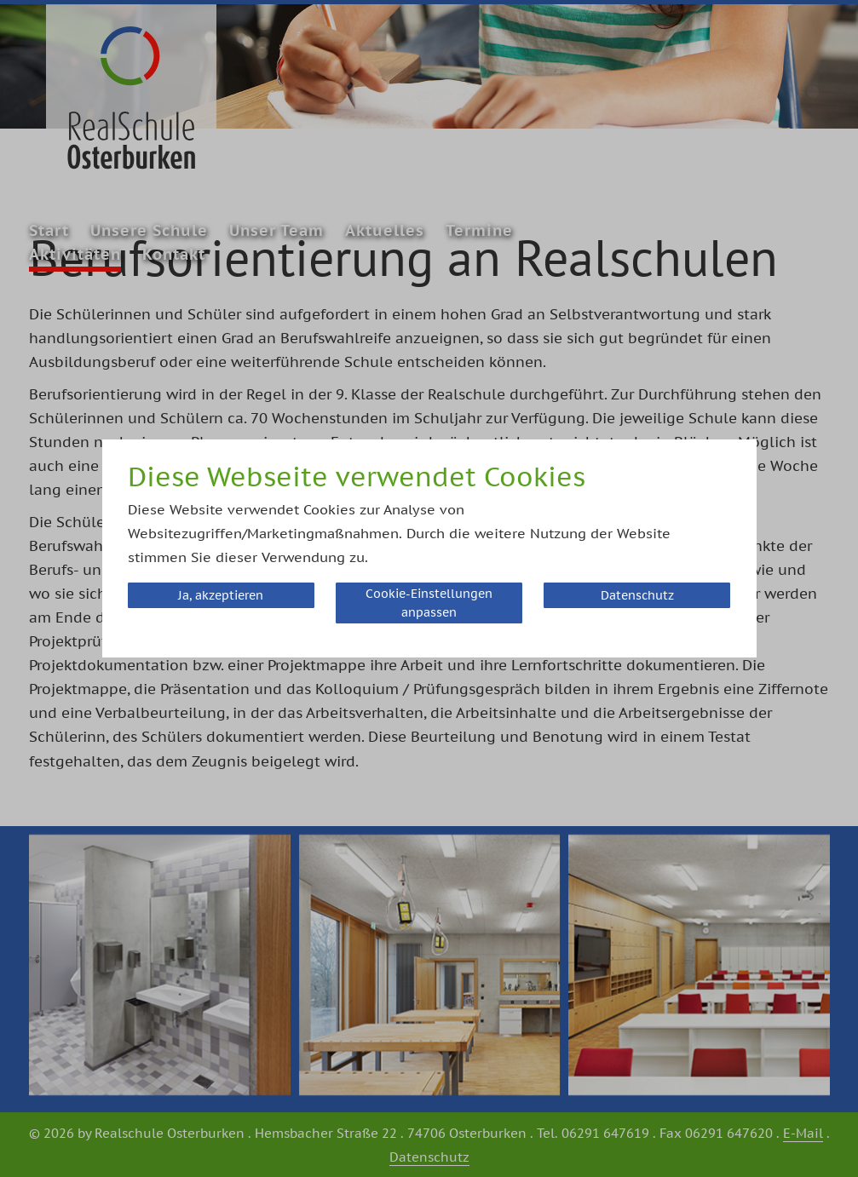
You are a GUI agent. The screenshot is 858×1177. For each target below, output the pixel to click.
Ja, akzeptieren (220, 595)
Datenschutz (637, 595)
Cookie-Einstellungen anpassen (429, 603)
